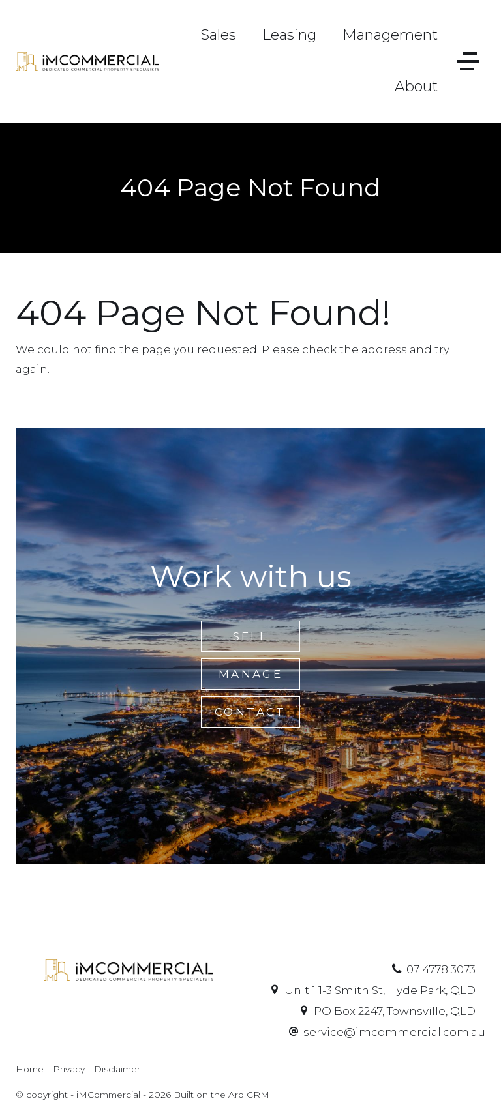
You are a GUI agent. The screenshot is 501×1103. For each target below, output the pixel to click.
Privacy (69, 1069)
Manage (250, 674)
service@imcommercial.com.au (394, 1031)
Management (390, 35)
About (416, 86)
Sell (251, 636)
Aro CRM (248, 1094)
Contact (250, 711)
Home (30, 1069)
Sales (218, 35)
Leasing (289, 35)
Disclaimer (117, 1069)
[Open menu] (468, 61)
